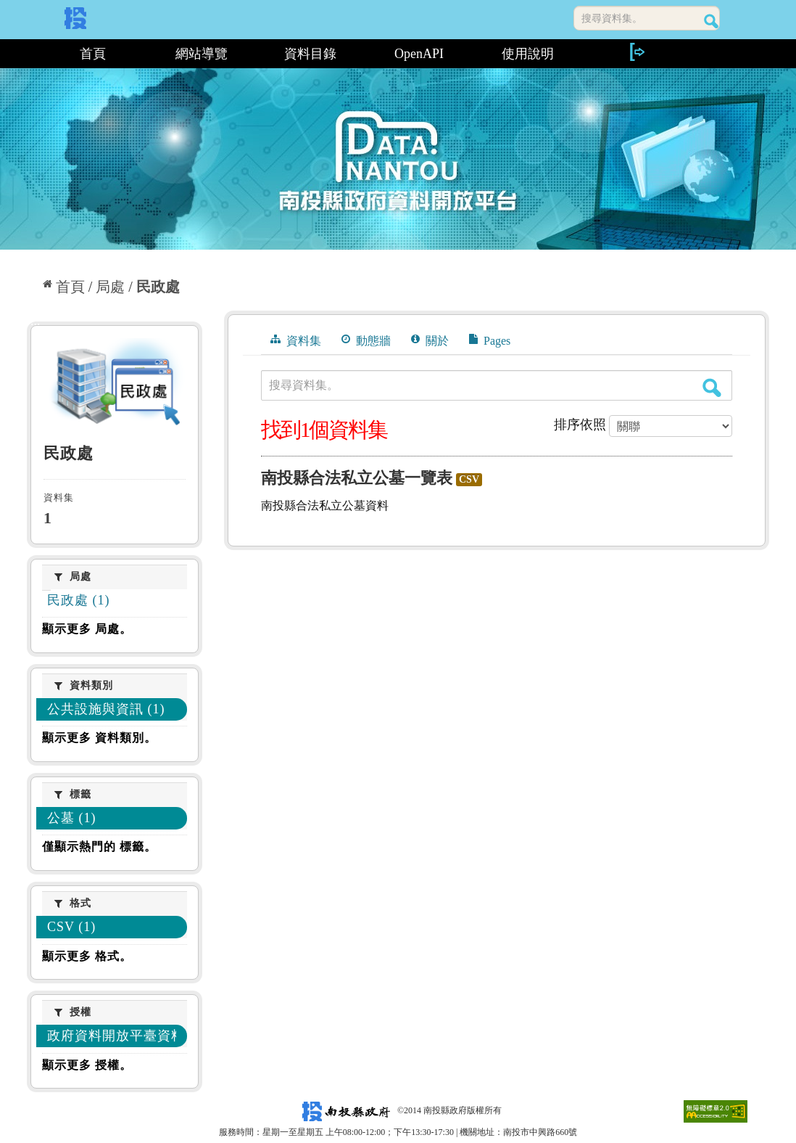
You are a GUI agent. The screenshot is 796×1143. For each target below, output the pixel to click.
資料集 (295, 340)
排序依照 (580, 424)
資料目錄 (310, 53)
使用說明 (528, 53)
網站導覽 (201, 53)
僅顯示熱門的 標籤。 (99, 846)
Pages (489, 340)
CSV (469, 479)
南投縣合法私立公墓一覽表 (356, 478)
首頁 (93, 53)
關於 (430, 340)
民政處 (158, 287)
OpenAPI (419, 53)
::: (32, 53)
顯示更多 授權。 (87, 1065)
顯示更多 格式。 (87, 956)
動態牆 (366, 340)
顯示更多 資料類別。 (99, 738)
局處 (110, 287)
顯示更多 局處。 (87, 629)
